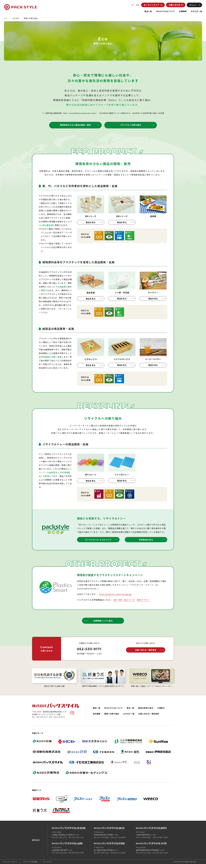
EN (137, 5)
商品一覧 (148, 11)
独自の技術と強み (145, 708)
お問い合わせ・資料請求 (148, 713)
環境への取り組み (111, 713)
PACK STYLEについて (165, 11)
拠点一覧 (130, 708)
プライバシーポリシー (10, 862)
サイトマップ (47, 862)
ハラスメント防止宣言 (30, 862)
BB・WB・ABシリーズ (124, 599)
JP (132, 5)
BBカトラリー (143, 599)
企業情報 (182, 11)
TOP (5, 18)
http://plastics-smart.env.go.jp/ (115, 594)
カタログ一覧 (196, 11)
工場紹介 (161, 708)
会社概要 (96, 713)
